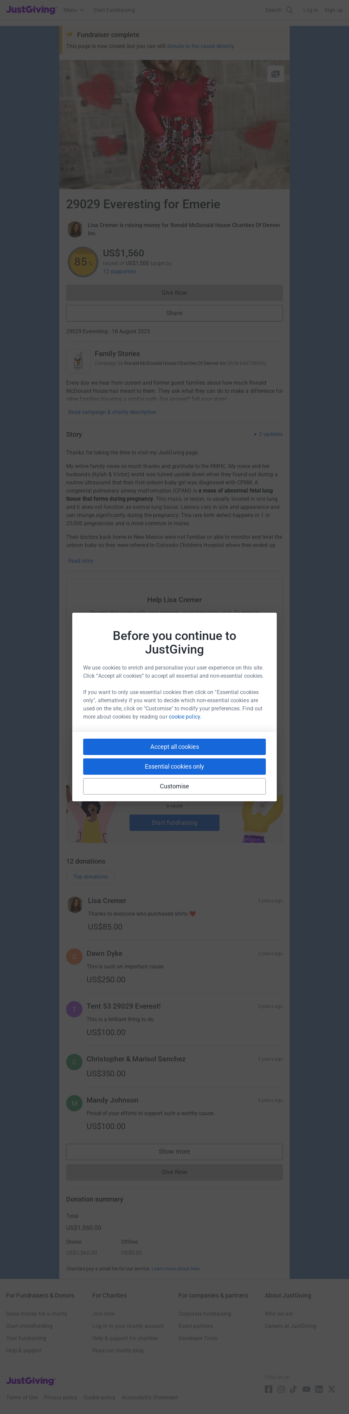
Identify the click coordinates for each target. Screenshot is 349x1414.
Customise (174, 786)
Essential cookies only (174, 766)
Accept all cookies (174, 746)
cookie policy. (185, 716)
